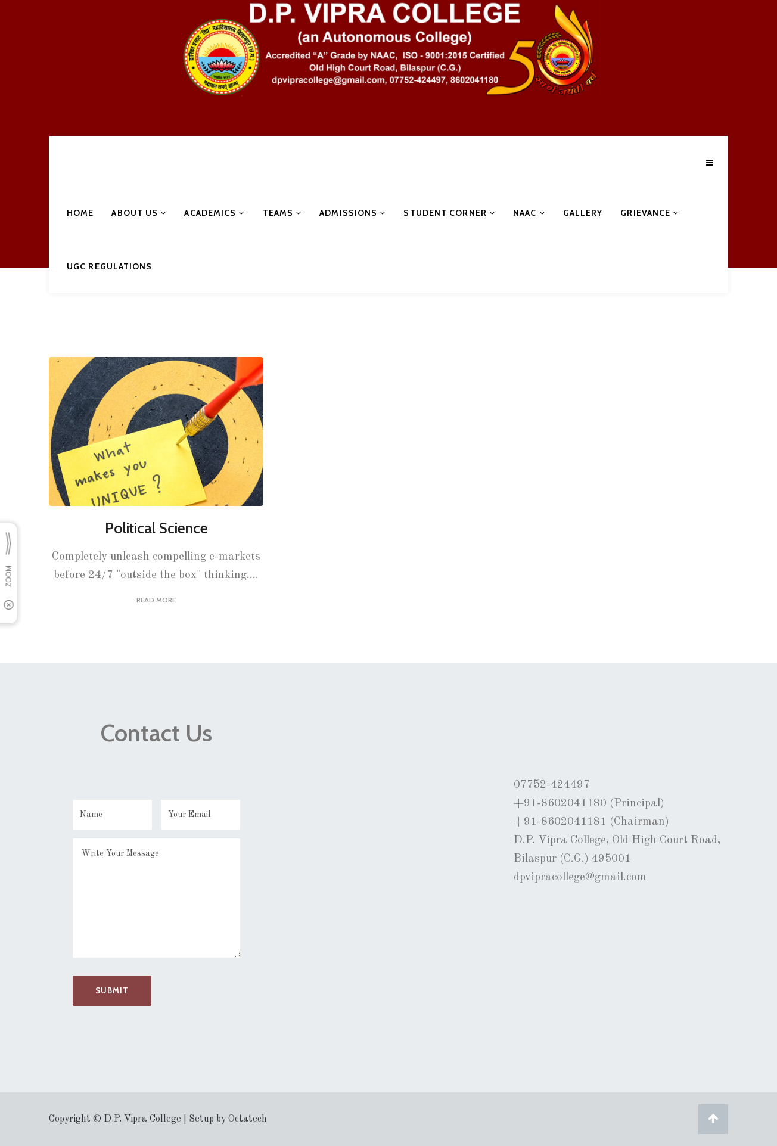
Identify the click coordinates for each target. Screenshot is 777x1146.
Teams (282, 212)
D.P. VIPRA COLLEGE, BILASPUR (98, 68)
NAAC (529, 212)
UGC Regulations (110, 266)
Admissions (352, 212)
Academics (214, 212)
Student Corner (449, 212)
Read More (156, 599)
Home (80, 212)
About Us (138, 212)
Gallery (583, 212)
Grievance (649, 212)
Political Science (156, 528)
